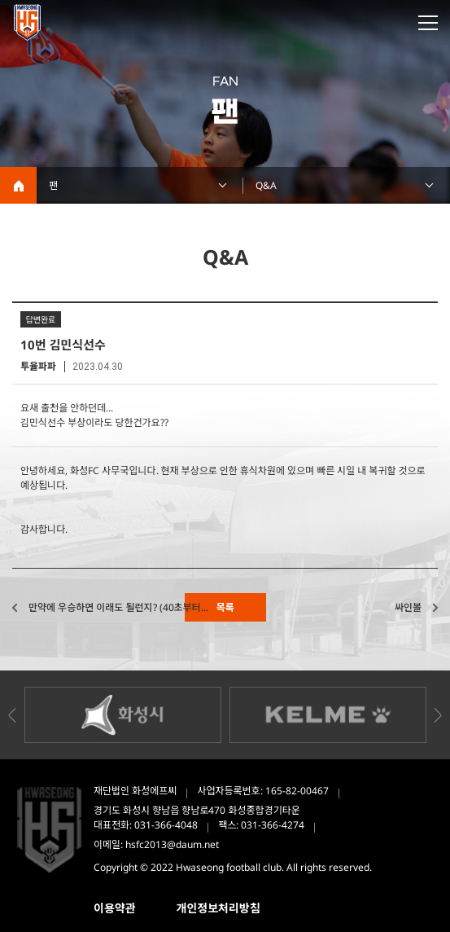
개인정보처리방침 (218, 908)
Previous (12, 715)
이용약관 (115, 908)
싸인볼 (408, 607)
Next (438, 715)
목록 (225, 607)
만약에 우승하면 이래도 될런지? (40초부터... (118, 607)
